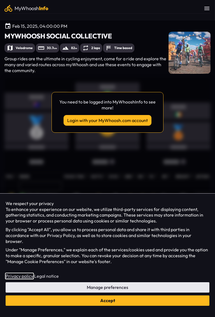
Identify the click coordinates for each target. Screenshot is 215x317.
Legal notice (46, 276)
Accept (107, 300)
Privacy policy (19, 276)
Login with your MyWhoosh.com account (107, 120)
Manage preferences (107, 287)
